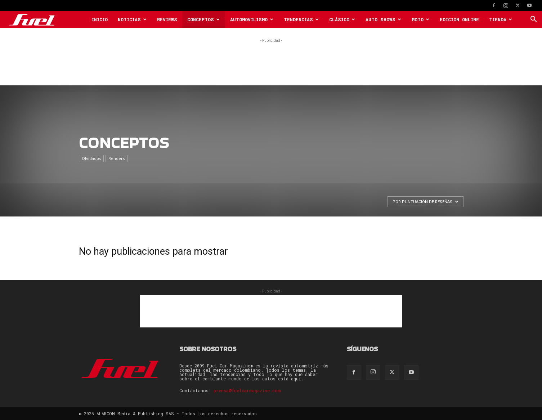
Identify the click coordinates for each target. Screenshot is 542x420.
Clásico (342, 19)
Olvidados (91, 158)
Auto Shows (383, 19)
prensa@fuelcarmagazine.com (247, 390)
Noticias (132, 19)
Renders (116, 158)
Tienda (500, 19)
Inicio (99, 19)
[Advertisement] (271, 60)
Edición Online (459, 19)
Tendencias (301, 19)
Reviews (167, 19)
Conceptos (203, 19)
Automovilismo (251, 19)
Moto (420, 19)
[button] (533, 20)
